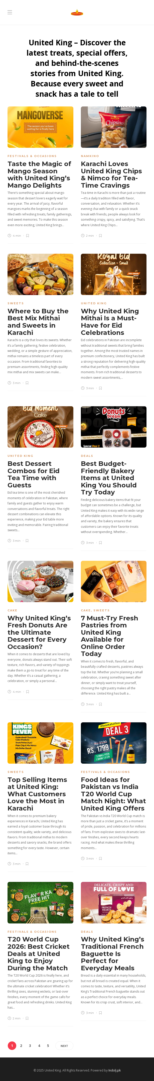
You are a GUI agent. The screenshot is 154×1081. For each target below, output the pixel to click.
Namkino (90, 156)
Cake (13, 610)
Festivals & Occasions (32, 156)
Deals (87, 456)
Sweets (16, 303)
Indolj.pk (114, 1070)
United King (94, 303)
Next (64, 1046)
